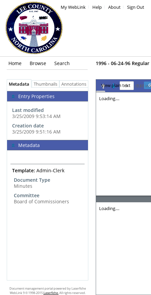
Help (97, 7)
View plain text (115, 85)
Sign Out (135, 7)
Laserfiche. (51, 293)
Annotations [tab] (75, 84)
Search (62, 63)
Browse (38, 63)
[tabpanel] (47, 184)
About (114, 7)
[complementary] (47, 114)
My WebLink (73, 7)
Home (15, 63)
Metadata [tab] (17, 84)
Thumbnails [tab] (45, 84)
